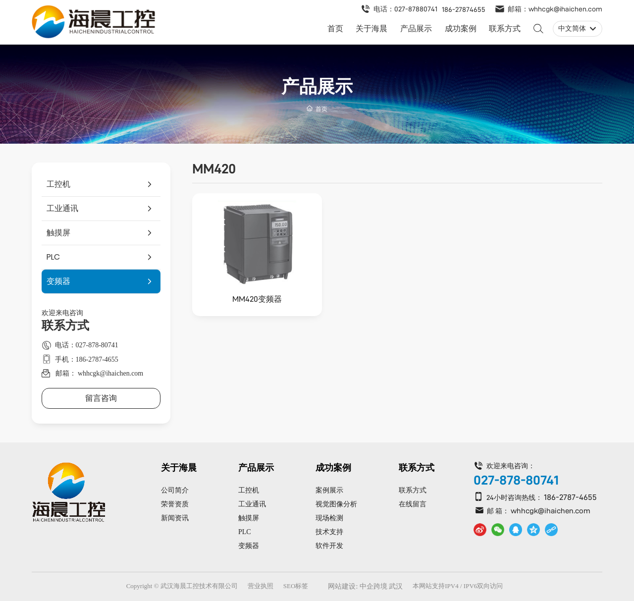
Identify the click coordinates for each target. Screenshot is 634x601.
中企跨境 (373, 586)
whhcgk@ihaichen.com (550, 510)
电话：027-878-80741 (86, 345)
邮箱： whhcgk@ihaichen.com (99, 373)
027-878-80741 (516, 480)
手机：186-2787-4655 (86, 359)
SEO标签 (296, 586)
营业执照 (260, 586)
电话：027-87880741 (405, 9)
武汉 (396, 586)
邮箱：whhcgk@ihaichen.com (555, 9)
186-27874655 (463, 9)
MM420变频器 (257, 299)
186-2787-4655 (570, 497)
